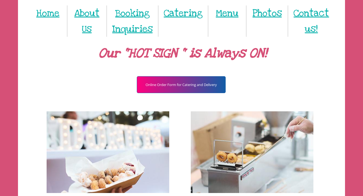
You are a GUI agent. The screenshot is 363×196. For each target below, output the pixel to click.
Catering (183, 13)
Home (47, 13)
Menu (227, 13)
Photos (267, 13)
